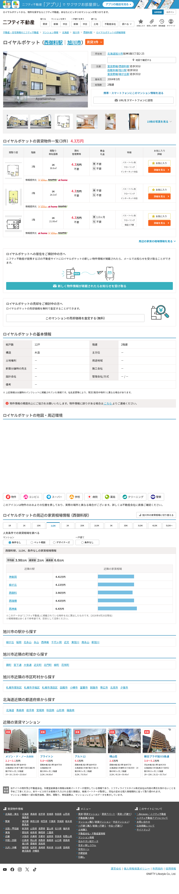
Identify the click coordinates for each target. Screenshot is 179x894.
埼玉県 (44, 821)
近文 (66, 642)
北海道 (111, 53)
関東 (7, 821)
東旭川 (75, 642)
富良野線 (112, 66)
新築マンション (103, 821)
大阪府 (25, 836)
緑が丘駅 (124, 74)
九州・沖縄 (10, 847)
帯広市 (104, 687)
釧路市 (94, 687)
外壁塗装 (82, 852)
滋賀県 (50, 836)
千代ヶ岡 (56, 642)
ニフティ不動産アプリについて (152, 817)
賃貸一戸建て (124, 813)
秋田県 (50, 710)
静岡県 (41, 832)
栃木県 (68, 821)
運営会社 (116, 868)
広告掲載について (146, 825)
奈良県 (58, 836)
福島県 (70, 710)
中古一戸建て (115, 825)
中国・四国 (10, 840)
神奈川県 (34, 821)
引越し (81, 856)
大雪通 (28, 665)
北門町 (48, 665)
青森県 (20, 710)
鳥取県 (41, 840)
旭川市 (74, 42)
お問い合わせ (143, 821)
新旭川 (95, 642)
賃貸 (80, 813)
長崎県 (41, 847)
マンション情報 (86, 837)
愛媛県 (33, 843)
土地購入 (82, 829)
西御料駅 (53, 42)
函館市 (64, 687)
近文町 (38, 665)
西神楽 (13, 608)
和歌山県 (67, 836)
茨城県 (60, 821)
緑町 (56, 665)
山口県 (58, 840)
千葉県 (52, 821)
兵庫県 (33, 836)
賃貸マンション (92, 813)
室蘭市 (84, 687)
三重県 (50, 832)
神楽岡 (13, 577)
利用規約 (158, 868)
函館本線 (112, 70)
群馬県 (25, 824)
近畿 (7, 836)
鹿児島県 (26, 850)
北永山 (28, 642)
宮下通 (17, 665)
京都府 (41, 836)
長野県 (41, 828)
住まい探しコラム (87, 845)
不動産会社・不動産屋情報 (91, 833)
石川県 (58, 828)
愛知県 (25, 832)
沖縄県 (35, 850)
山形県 (60, 710)
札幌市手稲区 (32, 687)
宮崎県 (66, 847)
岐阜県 (33, 832)
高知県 (41, 843)
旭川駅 (123, 70)
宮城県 (40, 710)
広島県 (25, 840)
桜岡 (18, 642)
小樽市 (74, 687)
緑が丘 (13, 585)
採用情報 (171, 868)
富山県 (50, 828)
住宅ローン (83, 849)
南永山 (85, 642)
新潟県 (25, 828)
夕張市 (124, 687)
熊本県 (50, 847)
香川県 (25, 843)
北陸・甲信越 (12, 828)
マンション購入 (86, 821)
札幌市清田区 (50, 687)
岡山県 (33, 840)
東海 (7, 832)
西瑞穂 (13, 601)
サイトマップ (143, 829)
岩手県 (30, 710)
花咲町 (65, 665)
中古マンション (121, 821)
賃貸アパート (108, 813)
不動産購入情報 (86, 817)
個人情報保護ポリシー (137, 868)
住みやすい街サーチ (88, 841)
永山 (36, 642)
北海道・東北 (12, 813)
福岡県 (25, 847)
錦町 (8, 665)
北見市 (114, 687)
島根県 (50, 840)
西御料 (13, 593)
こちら (107, 403)
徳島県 (66, 840)
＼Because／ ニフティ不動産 (151, 813)
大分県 (58, 847)
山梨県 (33, 828)
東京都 (25, 821)
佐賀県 (33, 847)
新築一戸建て (99, 825)
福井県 (66, 828)
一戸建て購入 (85, 825)
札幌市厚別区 (14, 687)
